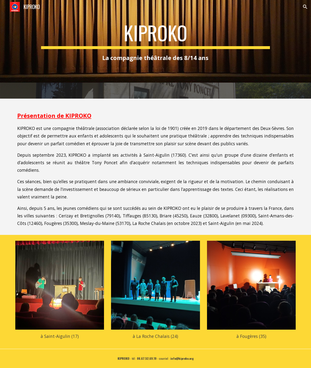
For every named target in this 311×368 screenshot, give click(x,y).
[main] (155, 41)
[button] (305, 7)
